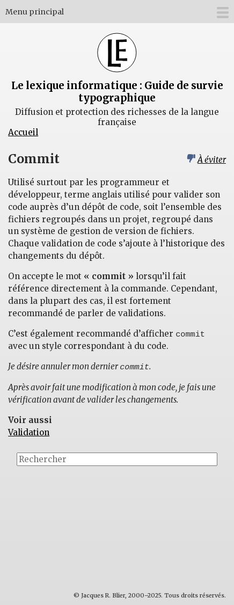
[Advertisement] (185, 513)
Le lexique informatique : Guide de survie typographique (117, 91)
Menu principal (34, 12)
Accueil (23, 132)
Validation (28, 432)
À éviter (212, 160)
